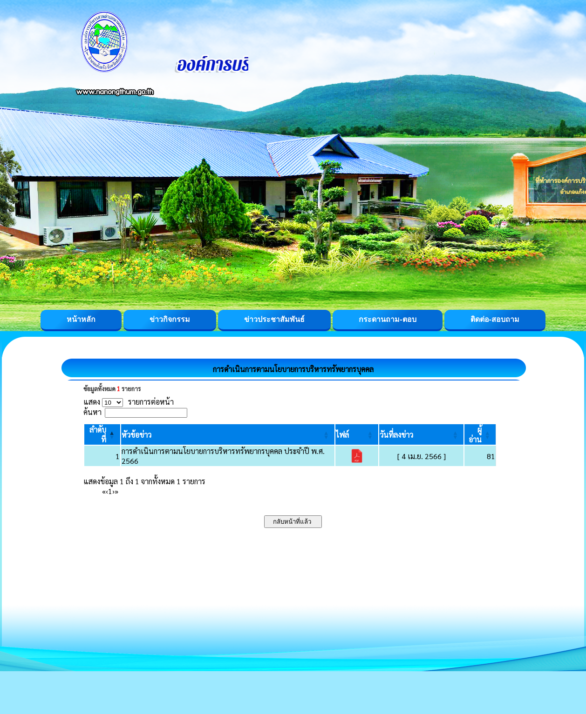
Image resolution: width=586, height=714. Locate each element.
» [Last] (116, 491)
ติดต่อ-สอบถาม (494, 319)
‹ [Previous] (107, 491)
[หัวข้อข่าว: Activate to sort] (227, 434)
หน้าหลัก (81, 319)
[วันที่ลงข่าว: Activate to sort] (421, 434)
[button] (136, 435)
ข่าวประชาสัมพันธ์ (274, 319)
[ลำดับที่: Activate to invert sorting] (102, 434)
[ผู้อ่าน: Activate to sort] (480, 434)
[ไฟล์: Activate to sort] (356, 434)
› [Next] (113, 491)
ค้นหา (92, 412)
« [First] (104, 491)
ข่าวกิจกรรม (170, 319)
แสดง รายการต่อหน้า (128, 402)
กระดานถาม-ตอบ (387, 319)
